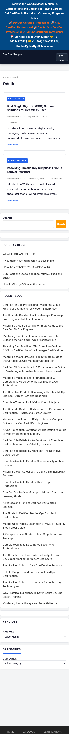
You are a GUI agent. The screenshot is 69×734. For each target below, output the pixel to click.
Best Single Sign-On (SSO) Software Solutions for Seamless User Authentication (31, 110)
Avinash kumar (14, 116)
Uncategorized (16, 99)
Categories (10, 658)
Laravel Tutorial (17, 161)
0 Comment (12, 122)
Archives (8, 632)
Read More (14, 145)
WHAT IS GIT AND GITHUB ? (20, 254)
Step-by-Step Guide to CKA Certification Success (32, 565)
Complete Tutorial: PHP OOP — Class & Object (31, 402)
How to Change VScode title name (24, 284)
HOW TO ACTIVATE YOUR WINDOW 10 (26, 267)
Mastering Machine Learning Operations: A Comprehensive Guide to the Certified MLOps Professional (30, 381)
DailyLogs (29, 731)
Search (7, 217)
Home (6, 77)
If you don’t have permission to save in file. (28, 260)
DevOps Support (13, 54)
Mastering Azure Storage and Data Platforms (30, 603)
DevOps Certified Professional (31, 22)
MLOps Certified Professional (44, 32)
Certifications (53, 731)
